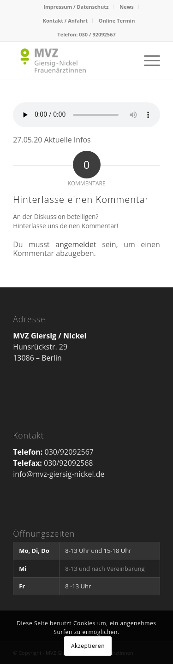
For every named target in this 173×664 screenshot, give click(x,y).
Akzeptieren (88, 646)
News (126, 6)
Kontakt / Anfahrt (65, 20)
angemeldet (75, 244)
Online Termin (117, 20)
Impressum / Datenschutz (75, 6)
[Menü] (147, 60)
